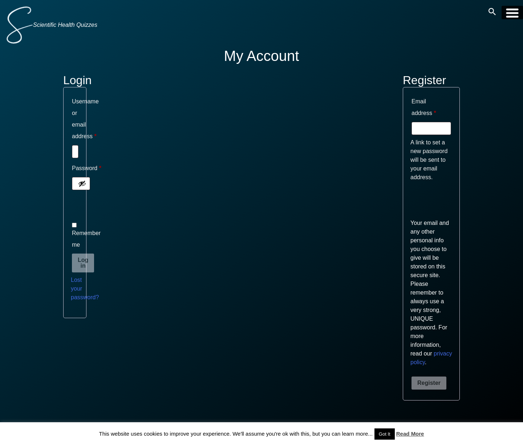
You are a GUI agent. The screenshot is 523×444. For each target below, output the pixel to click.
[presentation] (126, 207)
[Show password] (82, 184)
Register (429, 383)
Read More (410, 434)
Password (75, 169)
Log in (83, 263)
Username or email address (75, 120)
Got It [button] (384, 434)
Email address (431, 107)
